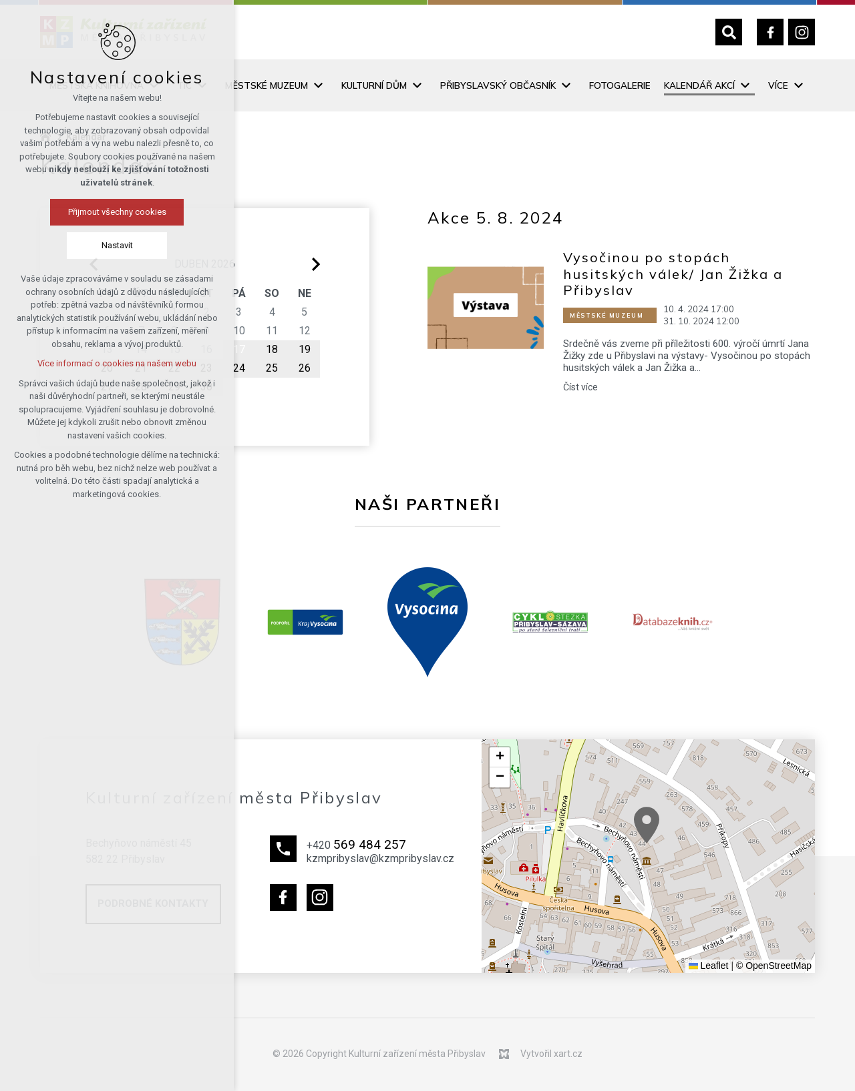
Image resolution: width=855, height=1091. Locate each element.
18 (272, 349)
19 (305, 349)
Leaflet (709, 965)
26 (305, 368)
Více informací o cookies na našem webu (116, 363)
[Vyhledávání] (728, 32)
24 (239, 368)
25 (272, 368)
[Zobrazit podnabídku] (318, 85)
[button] (646, 825)
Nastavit (117, 245)
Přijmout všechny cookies (117, 212)
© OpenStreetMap (774, 965)
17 (239, 349)
